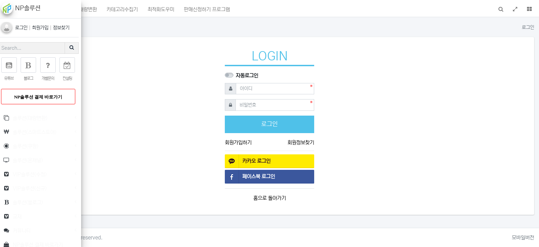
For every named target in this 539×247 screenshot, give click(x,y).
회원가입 (46, 28)
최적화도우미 (246, 9)
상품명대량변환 (167, 9)
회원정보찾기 (343, 142)
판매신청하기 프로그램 (293, 9)
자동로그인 (290, 76)
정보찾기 (66, 28)
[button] (95, 8)
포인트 (134, 9)
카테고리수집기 (208, 9)
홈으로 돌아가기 (312, 198)
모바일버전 (523, 237)
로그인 (27, 28)
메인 (111, 9)
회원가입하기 (281, 142)
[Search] (36, 48)
